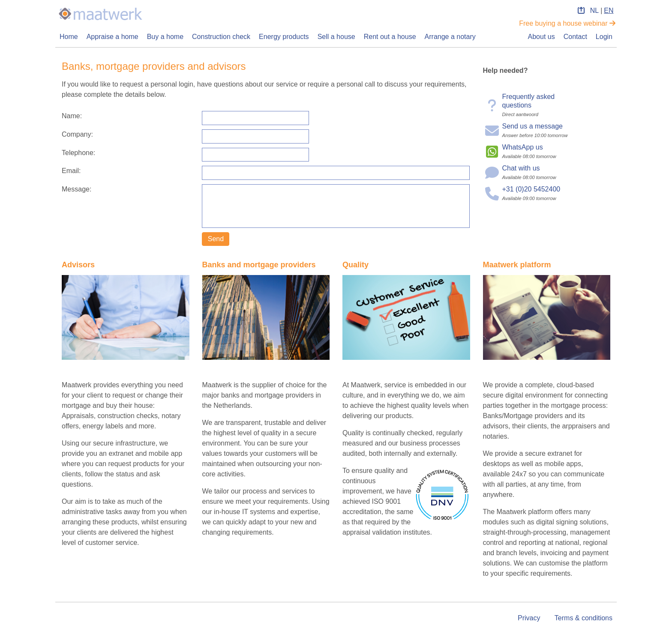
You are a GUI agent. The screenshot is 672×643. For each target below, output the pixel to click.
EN (608, 10)
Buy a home (165, 36)
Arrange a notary (450, 36)
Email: (71, 170)
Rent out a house (390, 36)
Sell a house (336, 36)
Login (604, 36)
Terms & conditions (583, 618)
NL (594, 10)
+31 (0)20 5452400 (531, 189)
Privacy (529, 618)
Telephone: (78, 152)
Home (69, 36)
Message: (76, 189)
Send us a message (532, 126)
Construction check (221, 36)
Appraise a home (112, 36)
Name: (72, 116)
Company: (77, 134)
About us (541, 36)
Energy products (284, 36)
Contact (575, 36)
